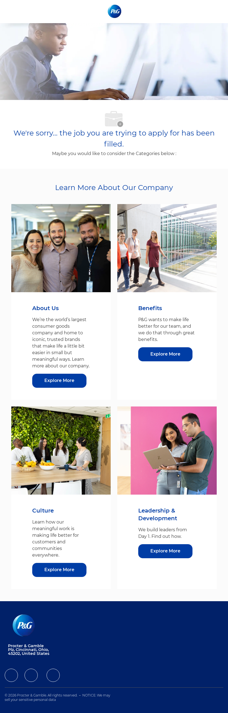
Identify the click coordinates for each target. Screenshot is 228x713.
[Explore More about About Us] (59, 381)
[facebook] (11, 675)
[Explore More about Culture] (59, 570)
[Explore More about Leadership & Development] (165, 551)
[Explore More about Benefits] (165, 354)
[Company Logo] (115, 11)
